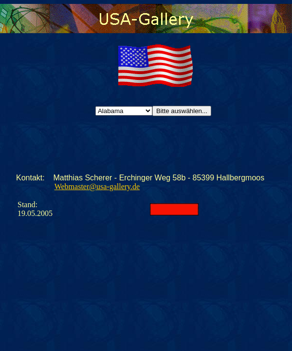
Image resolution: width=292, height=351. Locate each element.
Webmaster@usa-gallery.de (97, 186)
